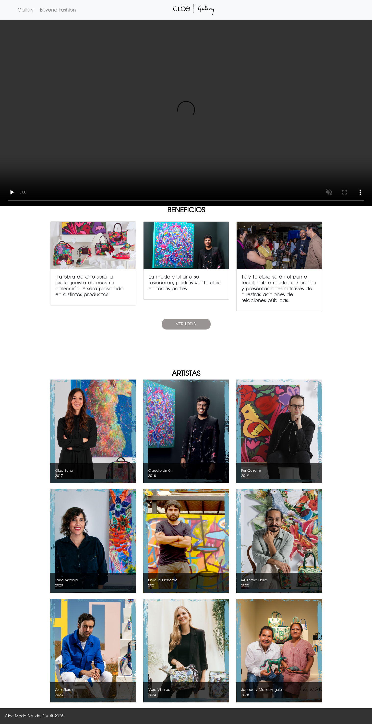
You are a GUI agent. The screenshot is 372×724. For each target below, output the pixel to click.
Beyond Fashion (58, 10)
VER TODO (186, 324)
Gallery (25, 10)
